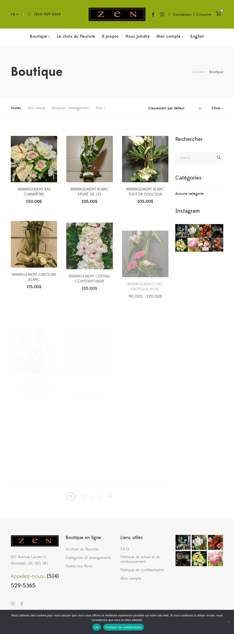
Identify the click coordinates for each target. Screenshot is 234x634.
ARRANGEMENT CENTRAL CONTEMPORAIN (89, 298)
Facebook (153, 14)
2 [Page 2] (83, 496)
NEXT (110, 496)
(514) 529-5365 (47, 14)
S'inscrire (203, 14)
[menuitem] (197, 37)
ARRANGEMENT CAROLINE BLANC (34, 294)
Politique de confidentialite (124, 627)
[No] (228, 622)
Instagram (162, 14)
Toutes (16, 108)
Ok (96, 627)
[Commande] (176, 108)
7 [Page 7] (101, 496)
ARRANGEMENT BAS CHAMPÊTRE (34, 193)
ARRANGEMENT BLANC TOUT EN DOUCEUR (145, 193)
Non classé (36, 108)
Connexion (182, 14)
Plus (99, 108)
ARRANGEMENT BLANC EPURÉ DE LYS (89, 193)
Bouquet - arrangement (70, 108)
